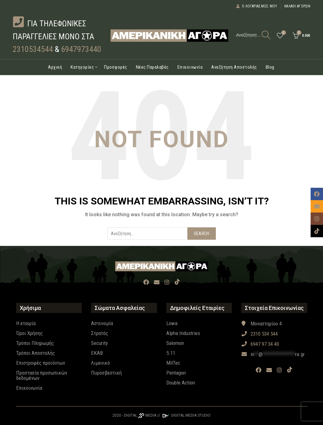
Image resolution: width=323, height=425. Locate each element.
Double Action (180, 383)
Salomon (175, 343)
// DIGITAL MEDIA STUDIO (184, 415)
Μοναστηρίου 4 (261, 323)
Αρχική (55, 67)
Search (201, 233)
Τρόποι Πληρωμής (35, 343)
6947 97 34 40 (260, 344)
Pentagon (176, 373)
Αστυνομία (102, 323)
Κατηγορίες (82, 67)
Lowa (171, 323)
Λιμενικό (100, 363)
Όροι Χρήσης (29, 333)
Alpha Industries (183, 333)
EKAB (97, 353)
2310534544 (33, 49)
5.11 (170, 353)
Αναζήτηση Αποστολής (234, 67)
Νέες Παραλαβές (152, 67)
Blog (270, 67)
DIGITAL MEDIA (140, 415)
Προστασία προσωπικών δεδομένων (41, 375)
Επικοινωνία (190, 67)
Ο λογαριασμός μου (256, 6)
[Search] (266, 35)
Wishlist (283, 33)
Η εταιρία (26, 323)
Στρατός (99, 333)
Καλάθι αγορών (297, 6)
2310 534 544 (259, 334)
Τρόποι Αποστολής (35, 353)
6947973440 (81, 49)
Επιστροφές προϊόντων (40, 363)
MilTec (173, 363)
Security (99, 343)
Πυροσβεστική (106, 373)
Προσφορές (115, 67)
